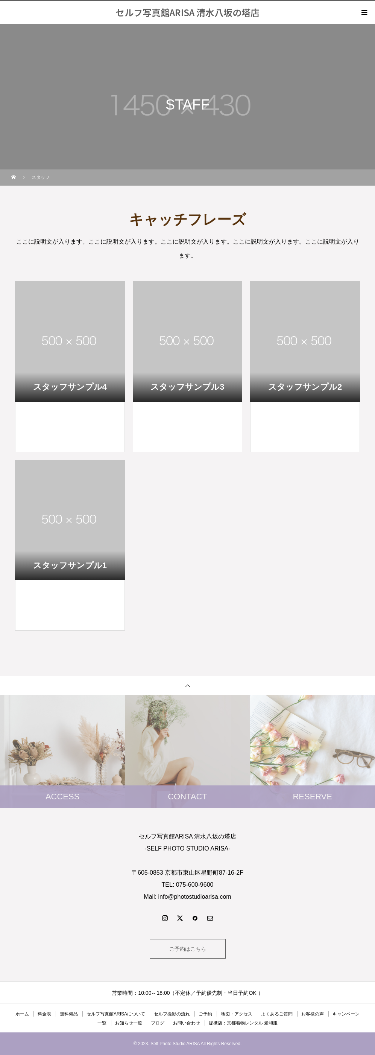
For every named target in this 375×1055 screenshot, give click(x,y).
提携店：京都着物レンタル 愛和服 (243, 1023)
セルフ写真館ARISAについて (116, 1014)
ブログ (157, 1023)
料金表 (44, 1014)
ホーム (22, 1014)
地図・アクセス (236, 1014)
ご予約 (205, 1014)
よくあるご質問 (277, 1014)
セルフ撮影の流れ (172, 1014)
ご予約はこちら (187, 949)
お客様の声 (312, 1014)
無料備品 (69, 1014)
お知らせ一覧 (128, 1023)
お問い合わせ (186, 1023)
